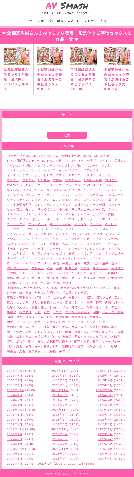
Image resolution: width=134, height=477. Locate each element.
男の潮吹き (79, 317)
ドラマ (100, 219)
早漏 (65, 307)
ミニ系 (36, 253)
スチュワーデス (69, 199)
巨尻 (118, 297)
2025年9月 (14, 375)
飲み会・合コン (97, 346)
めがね (60, 253)
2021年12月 (15, 449)
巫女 (10, 302)
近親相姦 (53, 341)
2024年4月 (105, 400)
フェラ (112, 239)
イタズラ (50, 170)
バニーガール (28, 234)
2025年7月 (105, 375)
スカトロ (50, 199)
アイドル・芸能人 (111, 160)
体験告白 (37, 268)
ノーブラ (96, 224)
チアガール (14, 214)
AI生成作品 (102, 155)
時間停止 (77, 307)
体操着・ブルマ (17, 268)
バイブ (91, 229)
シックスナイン (17, 199)
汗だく (57, 312)
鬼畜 (22, 351)
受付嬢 (11, 273)
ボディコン (112, 243)
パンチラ (112, 234)
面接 (47, 346)
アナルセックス (17, 170)
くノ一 (115, 190)
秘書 (56, 327)
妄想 (56, 283)
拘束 (99, 302)
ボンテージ (54, 248)
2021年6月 (14, 458)
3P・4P (44, 155)
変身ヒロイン (65, 273)
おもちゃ (28, 180)
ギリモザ (74, 190)
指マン (118, 302)
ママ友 (100, 248)
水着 (47, 312)
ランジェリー (114, 253)
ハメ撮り (47, 234)
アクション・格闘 (19, 165)
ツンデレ (56, 214)
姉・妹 (11, 292)
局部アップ (76, 297)
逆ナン (66, 341)
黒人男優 (50, 351)
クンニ (30, 195)
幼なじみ (22, 302)
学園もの (53, 292)
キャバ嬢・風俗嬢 (19, 190)
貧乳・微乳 (112, 336)
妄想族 (67, 283)
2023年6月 (14, 419)
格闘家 (11, 312)
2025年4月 (105, 380)
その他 (63, 209)
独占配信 (62, 317)
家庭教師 (81, 292)
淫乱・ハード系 (113, 312)
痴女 (37, 322)
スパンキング (93, 199)
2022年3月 (14, 444)
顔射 (56, 346)
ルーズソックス (17, 258)
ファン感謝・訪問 (77, 239)
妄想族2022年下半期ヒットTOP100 (85, 287)
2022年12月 (15, 429)
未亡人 (116, 307)
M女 (50, 160)
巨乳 (30, 21)
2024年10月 (104, 390)
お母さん (111, 180)
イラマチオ (91, 170)
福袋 (47, 327)
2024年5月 (60, 400)
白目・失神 (66, 322)
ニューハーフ (37, 224)
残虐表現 (25, 312)
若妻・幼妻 (24, 336)
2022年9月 (14, 434)
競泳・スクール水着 (85, 327)
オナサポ (105, 175)
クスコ (103, 190)
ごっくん (77, 195)
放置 (35, 307)
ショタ (36, 199)
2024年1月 (105, 405)
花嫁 (10, 336)
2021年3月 (14, 463)
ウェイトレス (43, 175)
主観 (78, 263)
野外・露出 (14, 346)
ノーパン (80, 224)
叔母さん (117, 268)
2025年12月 (15, 370)
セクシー (114, 204)
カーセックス (47, 185)
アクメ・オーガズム (48, 165)
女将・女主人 (71, 278)
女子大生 (37, 278)
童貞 (65, 327)
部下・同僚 (82, 341)
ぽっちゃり (94, 243)
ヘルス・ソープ (72, 243)
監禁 (102, 322)
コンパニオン (114, 195)
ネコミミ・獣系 (60, 224)
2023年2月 (60, 424)
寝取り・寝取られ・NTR (24, 297)
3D (34, 155)
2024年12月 (15, 390)
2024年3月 (14, 405)
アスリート (90, 165)
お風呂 (30, 185)
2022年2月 (60, 444)
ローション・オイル (21, 263)
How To (38, 160)
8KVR (87, 155)
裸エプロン (51, 336)
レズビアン (96, 258)
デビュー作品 (28, 219)
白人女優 (50, 322)
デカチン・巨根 (103, 214)
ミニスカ (114, 248)
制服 (60, 21)
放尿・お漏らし (17, 307)
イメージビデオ (69, 170)
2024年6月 (14, 400)
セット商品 (14, 209)
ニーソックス (16, 224)
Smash (67, 5)
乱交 (87, 263)
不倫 (56, 263)
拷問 (108, 302)
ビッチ (35, 239)
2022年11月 (60, 429)
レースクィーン (41, 258)
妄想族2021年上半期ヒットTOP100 (32, 287)
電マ (37, 346)
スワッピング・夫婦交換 (70, 204)
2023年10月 (104, 410)
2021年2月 (45, 463)
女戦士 (103, 278)
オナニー (13, 180)
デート (70, 214)
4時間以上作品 (70, 155)
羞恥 (59, 331)
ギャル (39, 190)
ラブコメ (96, 253)
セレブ (30, 209)
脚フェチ (108, 331)
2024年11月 (60, 390)
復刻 (35, 302)
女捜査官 (117, 278)
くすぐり (90, 190)
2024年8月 (60, 395)
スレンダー (42, 204)
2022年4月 (105, 439)
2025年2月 (60, 385)
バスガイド (107, 229)
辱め (41, 341)
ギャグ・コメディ (105, 185)
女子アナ (22, 278)
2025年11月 (60, 370)
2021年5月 (60, 458)
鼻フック (65, 351)
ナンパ (112, 219)
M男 (58, 160)
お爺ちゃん (14, 185)
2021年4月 (105, 458)
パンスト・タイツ (90, 234)
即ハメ (85, 268)
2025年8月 (60, 375)
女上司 (82, 273)
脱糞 (120, 331)
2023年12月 (15, 410)
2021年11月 (60, 449)
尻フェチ (60, 297)
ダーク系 (99, 209)
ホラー (23, 248)
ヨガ (84, 253)
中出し (67, 263)
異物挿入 (96, 317)
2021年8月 (60, 454)
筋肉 (105, 327)
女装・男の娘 (41, 283)
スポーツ (111, 199)
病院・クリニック (19, 322)
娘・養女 (25, 292)
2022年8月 (60, 434)
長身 (28, 346)
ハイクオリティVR (19, 229)
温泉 (19, 317)
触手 (99, 336)
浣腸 (96, 312)
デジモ (11, 219)
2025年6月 (14, 380)
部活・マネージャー (106, 341)
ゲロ (50, 195)
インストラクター (19, 175)
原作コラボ (100, 268)
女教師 (11, 283)
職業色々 (81, 331)
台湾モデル (27, 273)
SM (81, 160)
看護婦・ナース (17, 327)
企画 (114, 263)
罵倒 (28, 331)
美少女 (48, 331)
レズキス (80, 258)
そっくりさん (47, 209)
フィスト (99, 239)
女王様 (23, 283)
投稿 (90, 302)
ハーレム (111, 224)
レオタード (63, 258)
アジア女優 (72, 165)
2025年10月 (104, 370)
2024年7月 (105, 395)
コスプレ (74, 21)
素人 (114, 327)
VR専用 (91, 160)
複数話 (66, 336)
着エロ (36, 327)
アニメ (36, 170)
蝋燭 (38, 336)
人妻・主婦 (45, 21)
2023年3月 (14, 424)
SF (74, 160)
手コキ (79, 302)
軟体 (31, 341)
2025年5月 (60, 380)
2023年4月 (105, 419)
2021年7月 (105, 454)
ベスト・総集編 (48, 243)
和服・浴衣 (45, 273)
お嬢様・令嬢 (93, 180)
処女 (50, 268)
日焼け (54, 307)
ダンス (112, 209)
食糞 (80, 346)
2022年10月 (104, 429)
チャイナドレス (36, 214)
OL (67, 160)
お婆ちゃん (73, 180)
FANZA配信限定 (18, 160)
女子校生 (90, 21)
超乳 (10, 341)
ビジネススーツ (17, 239)
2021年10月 (104, 449)
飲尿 (114, 346)
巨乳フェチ (103, 297)
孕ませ (39, 292)
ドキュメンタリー (65, 219)
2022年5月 (60, 439)
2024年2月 (60, 405)
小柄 (47, 297)
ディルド (84, 214)
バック (11, 234)
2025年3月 (14, 385)
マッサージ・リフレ (79, 248)
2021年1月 (75, 463)
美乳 (38, 331)
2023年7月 (105, 414)
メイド (48, 253)
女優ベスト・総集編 (103, 273)
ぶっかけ (28, 243)
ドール (45, 219)
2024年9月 (14, 395)
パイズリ (41, 229)
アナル (106, 165)
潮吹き (30, 317)
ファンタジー (52, 239)
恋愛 (68, 302)
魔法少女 (34, 351)
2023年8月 (60, 414)
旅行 (44, 307)
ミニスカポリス (17, 253)
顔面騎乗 (68, 346)
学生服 (67, 292)
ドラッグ (87, 219)
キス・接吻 (82, 185)
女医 (10, 278)
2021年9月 (14, 454)
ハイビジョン (75, 229)
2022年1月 (105, 444)
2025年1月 (105, 385)
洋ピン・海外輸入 (77, 312)
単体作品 (71, 268)
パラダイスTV (65, 234)
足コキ (20, 341)
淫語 (10, 317)
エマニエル (76, 175)
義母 (68, 331)
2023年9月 (14, 414)
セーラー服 (97, 204)
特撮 (50, 317)
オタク (91, 175)
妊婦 (117, 287)
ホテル (11, 248)
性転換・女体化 (51, 302)
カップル (65, 185)
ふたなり (13, 243)
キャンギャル (56, 190)
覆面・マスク (83, 336)
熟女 (103, 21)
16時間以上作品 (18, 155)
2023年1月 (105, 424)
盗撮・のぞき (86, 322)
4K (55, 155)
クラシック (14, 195)
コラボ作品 (94, 195)
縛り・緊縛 (14, 331)
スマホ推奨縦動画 (19, 204)
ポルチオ (38, 248)
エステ (60, 175)
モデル (72, 253)
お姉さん (44, 180)
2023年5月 (60, 419)
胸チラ (94, 331)
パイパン (56, 229)
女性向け (90, 278)
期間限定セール (97, 307)
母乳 (38, 312)
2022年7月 (105, 434)
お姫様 (57, 180)
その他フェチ (81, 209)
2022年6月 (14, 439)
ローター (44, 263)
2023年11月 (60, 410)
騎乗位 (11, 351)
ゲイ (41, 195)
